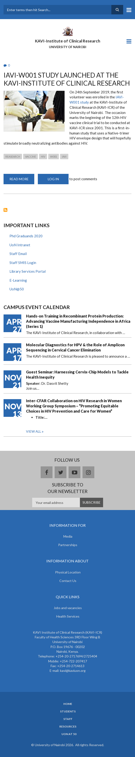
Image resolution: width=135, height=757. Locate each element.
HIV (43, 156)
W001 (53, 156)
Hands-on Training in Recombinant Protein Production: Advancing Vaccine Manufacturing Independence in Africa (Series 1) (78, 321)
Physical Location (68, 572)
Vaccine (30, 156)
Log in (53, 179)
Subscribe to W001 (5, 210)
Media (67, 536)
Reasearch (12, 156)
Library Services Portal (27, 271)
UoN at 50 (68, 734)
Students (68, 711)
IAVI (64, 156)
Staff (67, 719)
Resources (67, 726)
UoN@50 (16, 289)
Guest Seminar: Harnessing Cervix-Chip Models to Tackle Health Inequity (77, 374)
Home (67, 704)
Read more (22, 180)
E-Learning (18, 280)
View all (33, 431)
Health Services (67, 616)
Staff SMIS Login (22, 262)
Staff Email (18, 253)
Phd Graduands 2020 (26, 236)
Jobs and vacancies (68, 608)
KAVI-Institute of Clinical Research (67, 40)
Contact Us (67, 581)
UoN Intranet (19, 245)
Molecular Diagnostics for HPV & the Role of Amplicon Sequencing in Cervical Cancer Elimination (75, 347)
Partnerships (67, 545)
